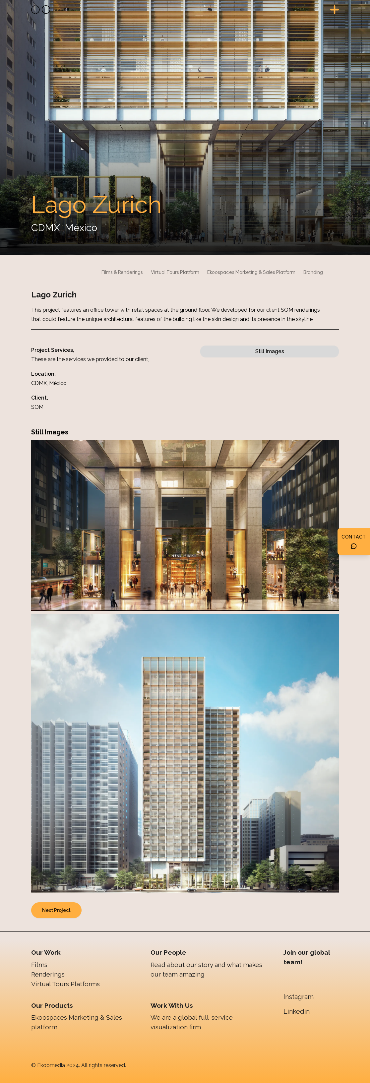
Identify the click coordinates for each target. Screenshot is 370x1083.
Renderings (48, 974)
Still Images (269, 351)
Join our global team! (306, 957)
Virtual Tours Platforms (65, 983)
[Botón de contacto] (354, 541)
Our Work (46, 952)
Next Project (56, 910)
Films (39, 964)
